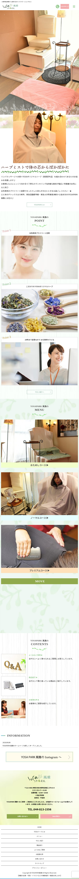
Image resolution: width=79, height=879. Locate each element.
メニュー (39, 836)
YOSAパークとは (39, 832)
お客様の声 (39, 854)
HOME (39, 827)
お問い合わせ (39, 859)
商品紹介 (39, 845)
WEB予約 (64, 6)
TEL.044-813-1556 (39, 809)
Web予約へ (56, 816)
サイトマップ (39, 863)
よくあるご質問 (39, 850)
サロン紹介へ (39, 392)
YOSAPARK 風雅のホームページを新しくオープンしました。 (23, 746)
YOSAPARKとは (39, 205)
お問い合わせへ (23, 816)
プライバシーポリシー (39, 868)
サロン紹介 (39, 841)
